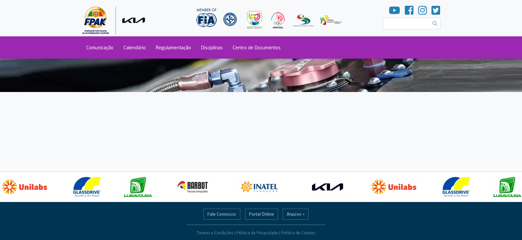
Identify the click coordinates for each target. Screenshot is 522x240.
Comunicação (100, 47)
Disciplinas (212, 47)
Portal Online (261, 214)
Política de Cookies (298, 232)
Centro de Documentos (257, 47)
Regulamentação (173, 47)
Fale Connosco (221, 214)
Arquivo (294, 214)
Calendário (135, 47)
